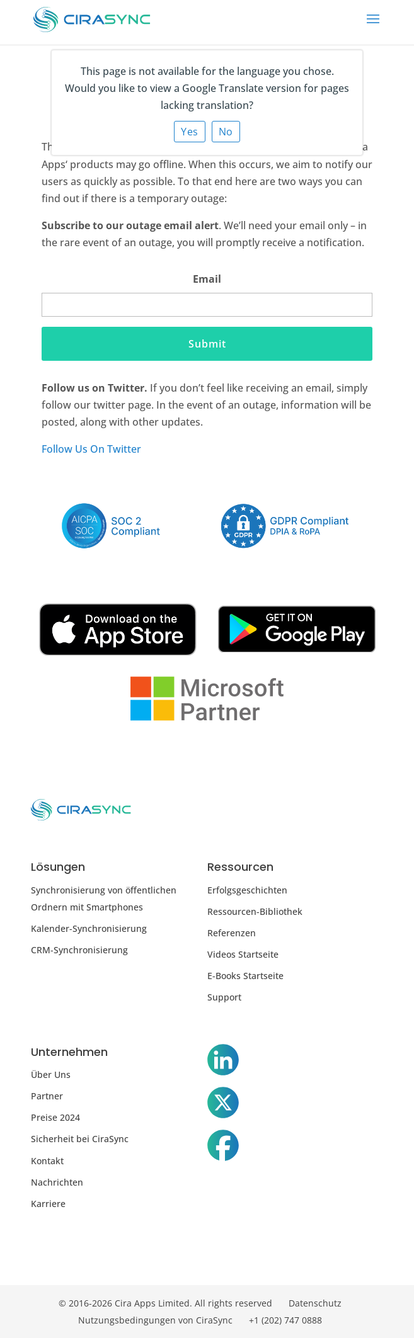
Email (207, 279)
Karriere (48, 1204)
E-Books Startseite (245, 976)
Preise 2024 (55, 1117)
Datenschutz (315, 1303)
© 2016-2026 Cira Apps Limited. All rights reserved (165, 1303)
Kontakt (47, 1161)
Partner (47, 1096)
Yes (189, 132)
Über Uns (51, 1074)
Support (224, 997)
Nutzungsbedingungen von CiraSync (155, 1320)
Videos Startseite (243, 954)
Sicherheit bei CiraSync (80, 1139)
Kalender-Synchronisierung (89, 928)
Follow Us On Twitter (91, 449)
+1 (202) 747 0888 (285, 1320)
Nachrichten (57, 1182)
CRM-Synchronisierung (79, 950)
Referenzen (231, 933)
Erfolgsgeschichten (247, 890)
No (226, 132)
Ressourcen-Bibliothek (254, 911)
